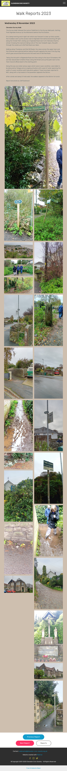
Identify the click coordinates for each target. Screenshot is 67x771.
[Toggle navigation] (64, 3)
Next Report (25, 743)
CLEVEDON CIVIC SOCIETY (20, 3)
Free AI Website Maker (33, 768)
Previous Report (33, 737)
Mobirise (39, 755)
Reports (44, 743)
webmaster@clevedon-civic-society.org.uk (33, 751)
